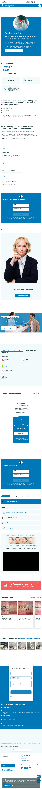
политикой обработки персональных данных (25, 218)
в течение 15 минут (33, 467)
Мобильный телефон (18, 208)
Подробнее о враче (23, 295)
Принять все (7, 785)
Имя (15, 204)
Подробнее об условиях (8, 328)
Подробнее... (7, 782)
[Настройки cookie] (12, 785)
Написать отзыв (21, 433)
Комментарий (14, 681)
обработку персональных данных (30, 217)
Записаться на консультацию (14, 50)
